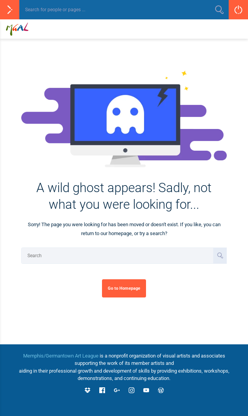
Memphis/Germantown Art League (61, 356)
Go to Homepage (124, 288)
